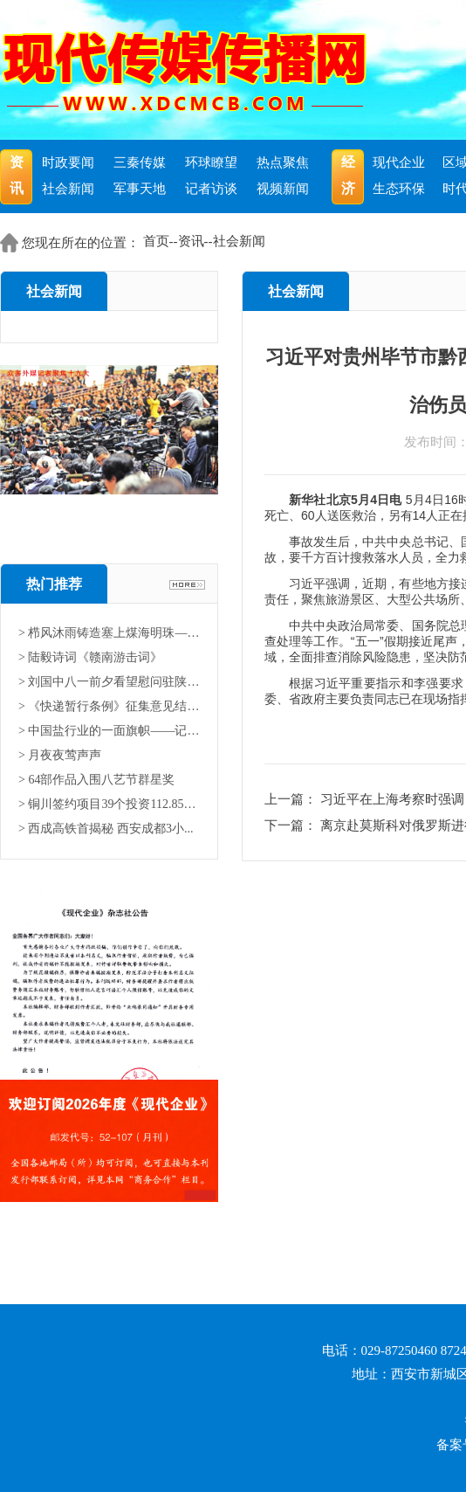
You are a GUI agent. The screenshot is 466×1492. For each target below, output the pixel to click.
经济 (348, 175)
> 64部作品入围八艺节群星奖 (96, 779)
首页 (156, 241)
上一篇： (292, 799)
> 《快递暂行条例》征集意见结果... (109, 706)
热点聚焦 (283, 162)
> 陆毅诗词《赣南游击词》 (90, 657)
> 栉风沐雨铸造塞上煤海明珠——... (109, 632)
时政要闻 (68, 162)
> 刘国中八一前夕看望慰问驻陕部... (109, 681)
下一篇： (292, 825)
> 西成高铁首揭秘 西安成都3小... (105, 828)
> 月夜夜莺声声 (59, 755)
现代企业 (399, 162)
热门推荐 (54, 584)
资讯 (17, 175)
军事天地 (139, 189)
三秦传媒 (139, 162)
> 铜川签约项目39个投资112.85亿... (109, 804)
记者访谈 (211, 189)
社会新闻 (68, 189)
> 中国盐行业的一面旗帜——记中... (109, 730)
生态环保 (399, 189)
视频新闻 (283, 189)
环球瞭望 (211, 162)
